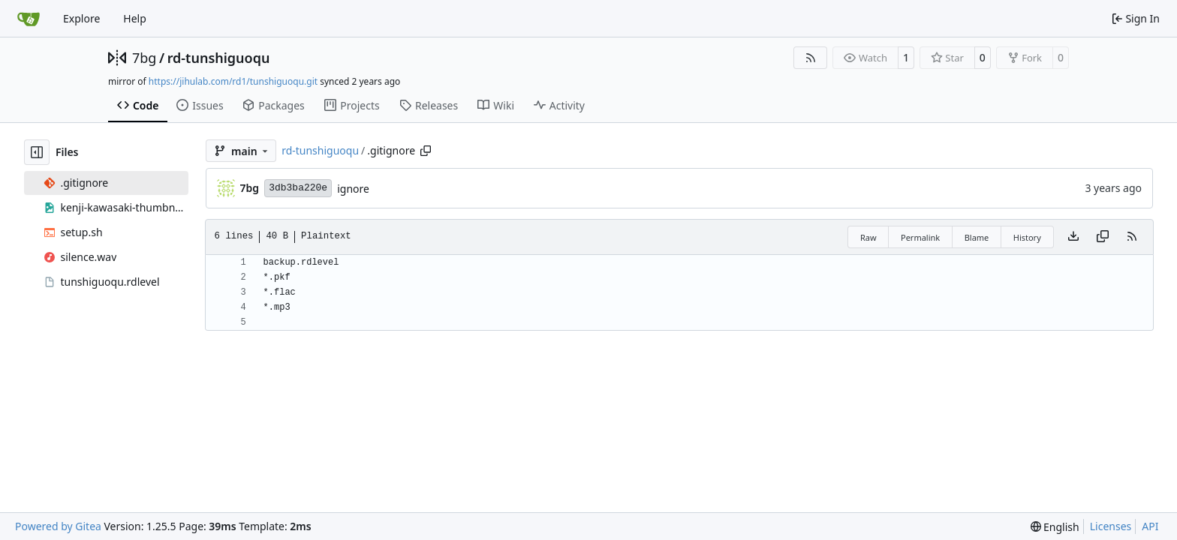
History (1027, 237)
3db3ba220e (298, 188)
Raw (868, 237)
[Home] (29, 18)
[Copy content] (1103, 237)
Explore (81, 18)
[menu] (1055, 527)
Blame (977, 237)
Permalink (920, 237)
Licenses (1111, 526)
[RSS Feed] (810, 57)
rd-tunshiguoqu (218, 57)
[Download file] (1073, 237)
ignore (353, 189)
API (1150, 526)
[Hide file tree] (37, 152)
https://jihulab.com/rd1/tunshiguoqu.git (233, 81)
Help (134, 18)
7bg (144, 57)
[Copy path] (425, 151)
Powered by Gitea (58, 526)
